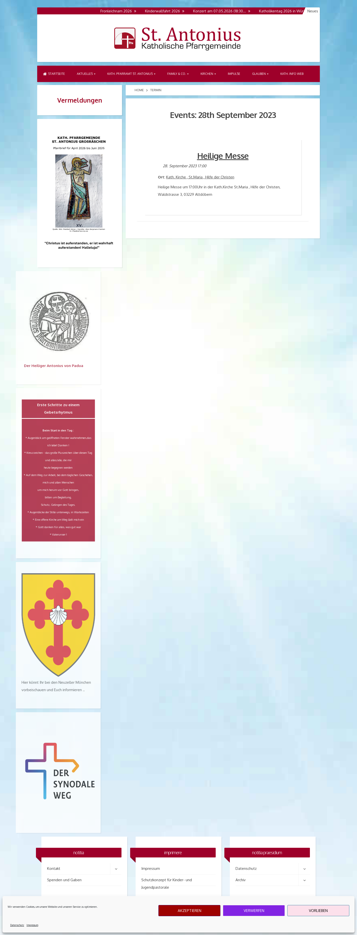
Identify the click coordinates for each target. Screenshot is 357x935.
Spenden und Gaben (64, 880)
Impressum (32, 925)
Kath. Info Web (291, 74)
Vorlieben (318, 910)
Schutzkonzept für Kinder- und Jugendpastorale (166, 882)
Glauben (259, 74)
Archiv (241, 880)
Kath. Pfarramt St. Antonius (130, 74)
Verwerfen (254, 910)
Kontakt (53, 868)
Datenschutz (17, 925)
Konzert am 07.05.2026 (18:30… (221, 11)
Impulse (234, 74)
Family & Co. (176, 74)
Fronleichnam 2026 (118, 11)
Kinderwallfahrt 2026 (164, 11)
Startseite (54, 74)
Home (139, 90)
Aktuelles (85, 74)
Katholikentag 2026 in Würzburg (288, 11)
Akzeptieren (189, 910)
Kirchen (207, 74)
